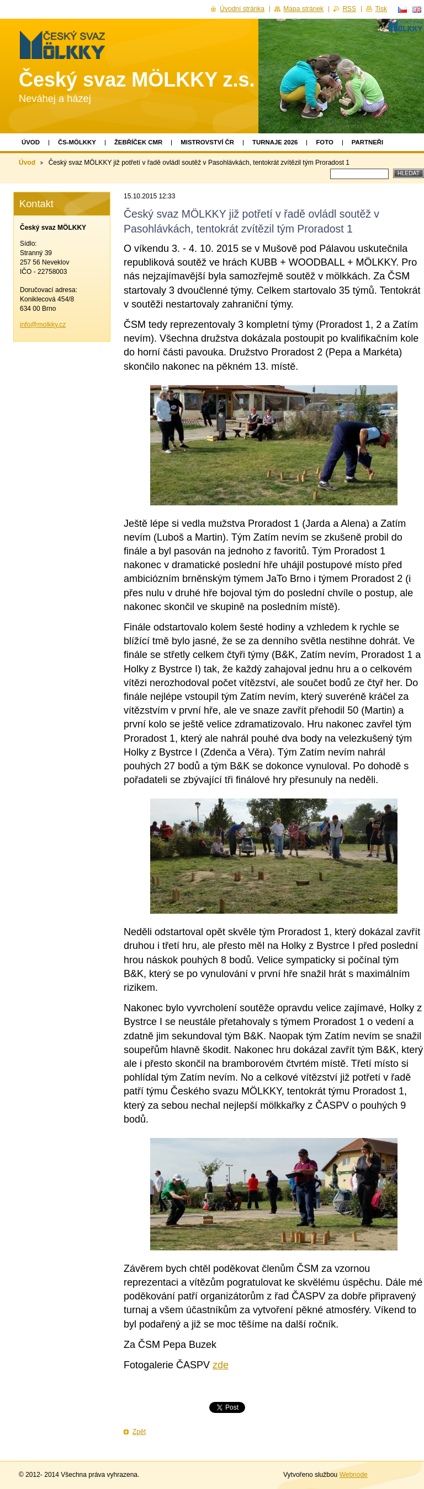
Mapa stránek (303, 9)
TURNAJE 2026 (275, 142)
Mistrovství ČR (207, 142)
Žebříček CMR (138, 142)
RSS (349, 9)
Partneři (367, 142)
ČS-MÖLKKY (77, 142)
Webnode (354, 1475)
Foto (324, 142)
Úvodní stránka (242, 9)
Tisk (381, 9)
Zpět (139, 1432)
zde (221, 1365)
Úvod (31, 142)
